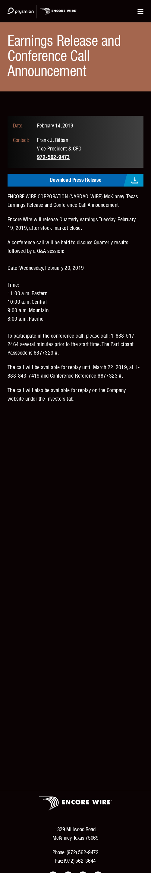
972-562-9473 (53, 157)
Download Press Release (75, 180)
